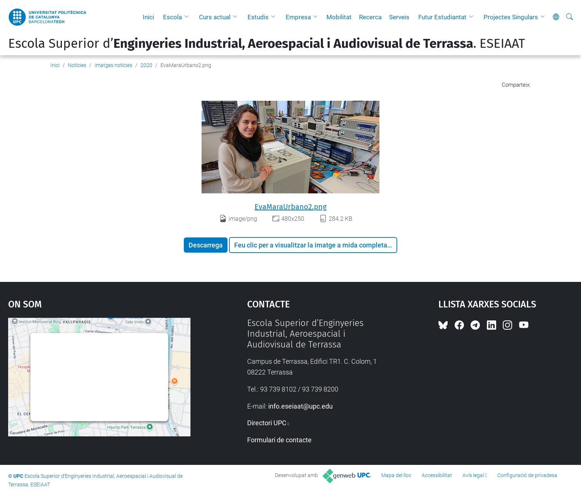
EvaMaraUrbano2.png (290, 206)
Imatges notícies (113, 65)
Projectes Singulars (511, 17)
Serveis (399, 17)
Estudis (258, 17)
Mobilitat (339, 17)
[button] (188, 17)
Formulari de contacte (279, 440)
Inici (148, 17)
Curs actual (214, 17)
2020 (146, 65)
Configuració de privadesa (527, 475)
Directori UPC (266, 423)
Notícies (77, 65)
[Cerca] (569, 17)
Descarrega (206, 245)
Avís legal (473, 475)
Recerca (370, 17)
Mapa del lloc (396, 475)
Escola (172, 17)
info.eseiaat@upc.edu (300, 406)
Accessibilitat (437, 475)
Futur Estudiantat (442, 17)
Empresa (298, 17)
